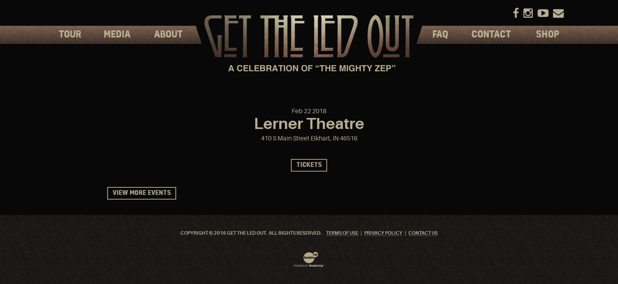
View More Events (142, 193)
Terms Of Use (342, 233)
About (168, 34)
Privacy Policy (383, 233)
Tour (70, 34)
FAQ (440, 34)
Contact (491, 34)
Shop (547, 34)
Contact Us (422, 233)
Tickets (309, 165)
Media (117, 34)
